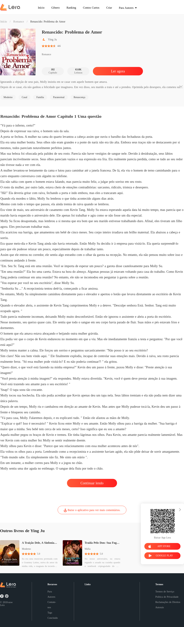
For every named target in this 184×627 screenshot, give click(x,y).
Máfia (87, 549)
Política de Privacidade (166, 597)
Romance (18, 21)
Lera (2, 605)
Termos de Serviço (164, 591)
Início (3, 21)
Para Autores (51, 594)
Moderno (26, 549)
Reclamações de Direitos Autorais (167, 605)
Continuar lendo (92, 483)
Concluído (52, 618)
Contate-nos (51, 605)
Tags (49, 612)
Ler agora (118, 71)
